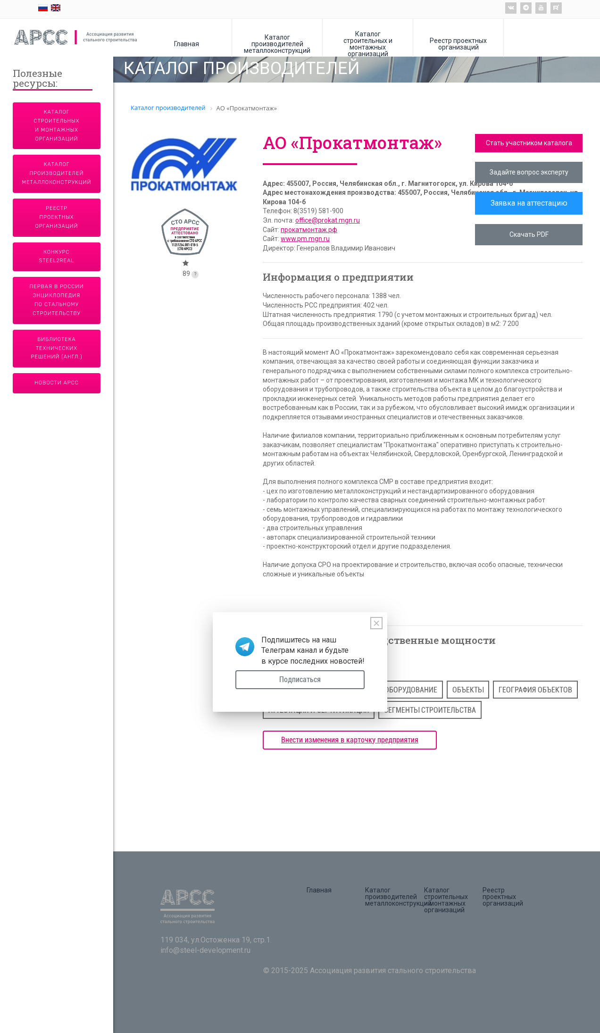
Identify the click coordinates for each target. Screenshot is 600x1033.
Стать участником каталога (529, 143)
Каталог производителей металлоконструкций (277, 43)
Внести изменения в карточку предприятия (349, 739)
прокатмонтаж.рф (309, 229)
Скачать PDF (529, 234)
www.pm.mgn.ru (305, 238)
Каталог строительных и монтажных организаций (367, 43)
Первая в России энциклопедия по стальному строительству (57, 300)
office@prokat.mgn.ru (327, 220)
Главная (186, 43)
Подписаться (300, 679)
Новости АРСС (56, 383)
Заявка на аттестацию (529, 203)
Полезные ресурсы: (37, 79)
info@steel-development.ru (205, 950)
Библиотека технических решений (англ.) (57, 348)
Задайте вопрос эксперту (529, 172)
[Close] (376, 623)
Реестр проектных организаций (458, 43)
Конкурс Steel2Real (57, 256)
